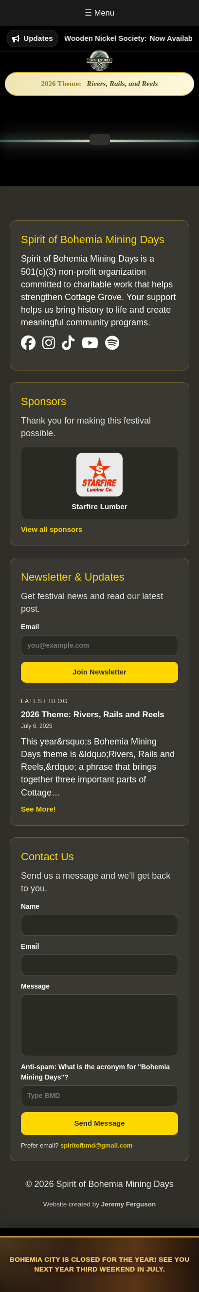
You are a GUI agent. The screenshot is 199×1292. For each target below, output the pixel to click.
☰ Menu (99, 12)
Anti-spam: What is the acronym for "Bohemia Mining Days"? (99, 1084)
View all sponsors (51, 529)
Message (99, 1019)
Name (99, 919)
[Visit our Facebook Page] (28, 344)
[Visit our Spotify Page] (112, 344)
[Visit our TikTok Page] (68, 344)
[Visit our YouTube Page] (90, 344)
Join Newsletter (99, 672)
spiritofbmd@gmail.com (96, 1145)
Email (99, 639)
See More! (38, 809)
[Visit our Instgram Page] (48, 344)
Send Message (99, 1123)
